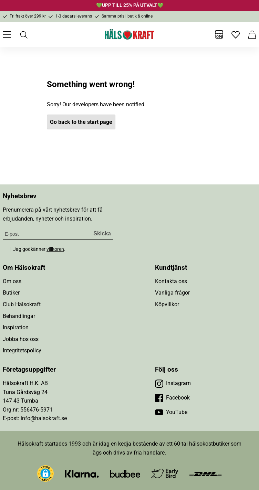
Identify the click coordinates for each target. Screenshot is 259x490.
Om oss (12, 281)
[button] (45, 473)
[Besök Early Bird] (164, 473)
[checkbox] (7, 249)
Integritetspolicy (22, 350)
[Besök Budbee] (125, 473)
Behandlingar (19, 316)
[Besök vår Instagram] (173, 383)
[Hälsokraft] (129, 34)
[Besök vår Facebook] (172, 397)
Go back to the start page (81, 122)
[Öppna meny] (7, 34)
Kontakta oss (171, 281)
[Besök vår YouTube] (171, 412)
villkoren (55, 249)
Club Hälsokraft (22, 304)
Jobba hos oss (21, 339)
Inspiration (16, 327)
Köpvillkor (167, 304)
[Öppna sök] (23, 34)
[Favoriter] (235, 34)
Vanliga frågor (172, 292)
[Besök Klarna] (82, 473)
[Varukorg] (252, 34)
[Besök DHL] (205, 473)
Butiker (11, 292)
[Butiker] (219, 34)
